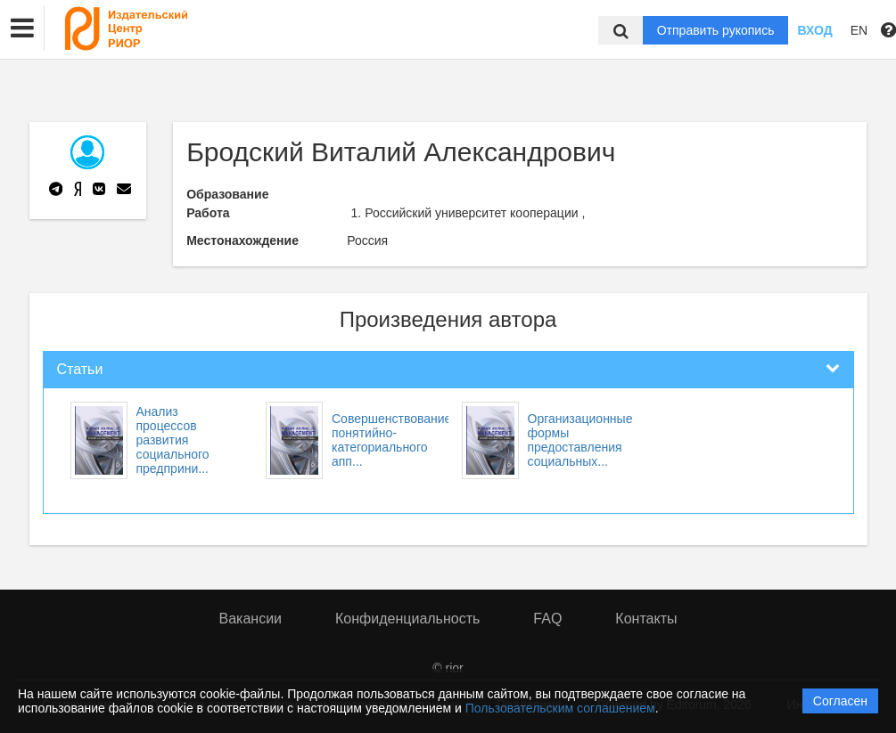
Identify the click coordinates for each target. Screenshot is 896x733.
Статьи (80, 369)
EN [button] (859, 30)
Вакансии (251, 618)
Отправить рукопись (716, 30)
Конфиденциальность (407, 618)
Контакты (646, 618)
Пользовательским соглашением (560, 708)
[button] (22, 28)
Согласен (840, 701)
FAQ (547, 618)
